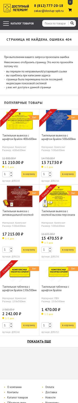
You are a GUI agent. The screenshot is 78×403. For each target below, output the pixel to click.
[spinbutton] (7, 174)
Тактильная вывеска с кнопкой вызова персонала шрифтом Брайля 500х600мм (58, 214)
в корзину (29, 173)
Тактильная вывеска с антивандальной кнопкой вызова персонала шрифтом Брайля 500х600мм (19, 216)
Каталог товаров (17, 397)
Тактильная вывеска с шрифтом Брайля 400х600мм (19, 137)
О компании (14, 387)
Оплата (49, 387)
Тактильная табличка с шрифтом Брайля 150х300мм (19, 288)
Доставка (51, 392)
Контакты (13, 392)
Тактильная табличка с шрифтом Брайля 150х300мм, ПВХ (55, 290)
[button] (11, 172)
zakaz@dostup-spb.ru (49, 11)
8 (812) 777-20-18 (48, 5)
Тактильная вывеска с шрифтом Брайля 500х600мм (58, 137)
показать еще (39, 341)
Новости (50, 397)
